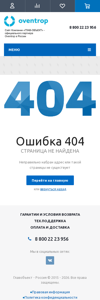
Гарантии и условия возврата (50, 214)
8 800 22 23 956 (82, 27)
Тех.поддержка (50, 221)
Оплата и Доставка (50, 227)
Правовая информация (51, 292)
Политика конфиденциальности (51, 297)
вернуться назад (53, 189)
